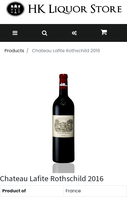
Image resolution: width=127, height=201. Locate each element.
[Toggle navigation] (15, 33)
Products (14, 50)
